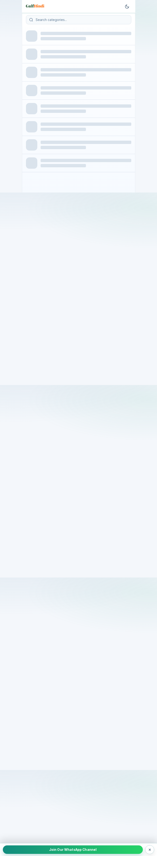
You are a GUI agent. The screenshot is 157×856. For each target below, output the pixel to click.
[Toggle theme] (127, 6)
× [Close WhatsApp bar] (149, 849)
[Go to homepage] (35, 6)
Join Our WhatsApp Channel (73, 850)
